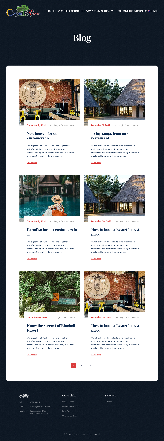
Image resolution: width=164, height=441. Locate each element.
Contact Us (109, 11)
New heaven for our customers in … (43, 135)
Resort (56, 11)
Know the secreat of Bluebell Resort (51, 328)
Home (50, 11)
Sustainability (140, 11)
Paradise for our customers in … (52, 231)
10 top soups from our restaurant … (109, 135)
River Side (65, 11)
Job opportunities (124, 11)
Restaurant (87, 11)
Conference (76, 11)
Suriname (98, 11)
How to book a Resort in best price (115, 231)
